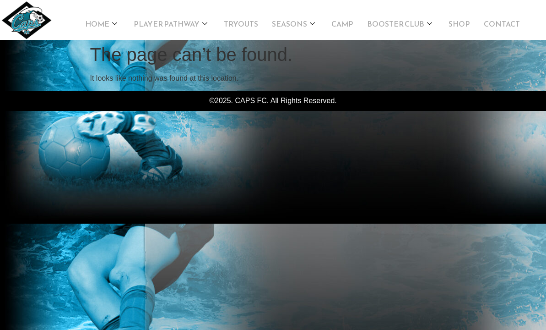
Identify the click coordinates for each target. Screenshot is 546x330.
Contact (502, 21)
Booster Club (399, 21)
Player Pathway (170, 21)
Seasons (293, 21)
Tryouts (241, 21)
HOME (101, 21)
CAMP (342, 21)
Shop (459, 21)
